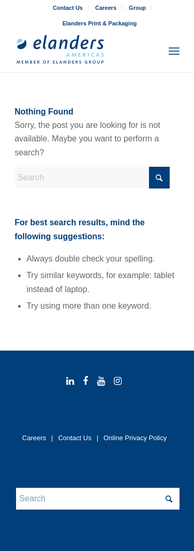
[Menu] (174, 51)
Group (137, 8)
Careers (105, 8)
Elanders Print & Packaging (100, 23)
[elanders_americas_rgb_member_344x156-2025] (80, 51)
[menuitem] (68, 7)
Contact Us (68, 8)
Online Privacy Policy (135, 438)
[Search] (151, 51)
